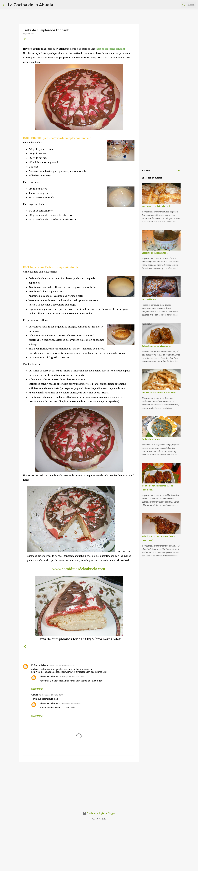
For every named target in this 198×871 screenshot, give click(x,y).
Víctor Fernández (49, 676)
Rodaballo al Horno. (151, 439)
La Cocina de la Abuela (30, 4)
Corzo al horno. (149, 299)
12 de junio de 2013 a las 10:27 (71, 704)
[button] (24, 39)
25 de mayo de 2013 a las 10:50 (62, 665)
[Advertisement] (46, 243)
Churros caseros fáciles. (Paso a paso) (159, 393)
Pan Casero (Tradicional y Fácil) (156, 206)
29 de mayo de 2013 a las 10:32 (71, 677)
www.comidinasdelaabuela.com (78, 569)
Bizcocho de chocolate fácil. (154, 253)
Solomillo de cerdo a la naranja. (156, 346)
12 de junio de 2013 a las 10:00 (51, 695)
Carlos (34, 694)
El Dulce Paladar (40, 665)
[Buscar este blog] (181, 5)
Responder (37, 689)
